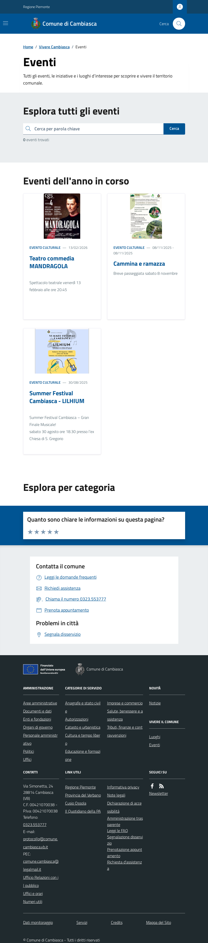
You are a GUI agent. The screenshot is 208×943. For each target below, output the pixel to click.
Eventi (154, 745)
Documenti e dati (37, 711)
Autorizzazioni (76, 719)
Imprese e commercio (125, 703)
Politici (28, 751)
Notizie (155, 703)
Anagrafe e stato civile (83, 707)
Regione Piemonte (36, 6)
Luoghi (154, 737)
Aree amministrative (40, 703)
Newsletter (158, 793)
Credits (116, 922)
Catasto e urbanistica (82, 727)
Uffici (27, 759)
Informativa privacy (123, 787)
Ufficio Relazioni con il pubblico (40, 881)
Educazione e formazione (82, 755)
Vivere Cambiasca (54, 47)
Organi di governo (38, 727)
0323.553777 (35, 824)
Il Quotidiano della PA (83, 811)
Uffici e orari (33, 893)
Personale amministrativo (40, 739)
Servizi (81, 922)
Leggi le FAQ (117, 831)
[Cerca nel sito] (177, 24)
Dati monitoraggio (38, 922)
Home (28, 47)
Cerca (174, 128)
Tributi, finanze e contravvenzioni (125, 731)
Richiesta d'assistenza (124, 865)
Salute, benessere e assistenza (125, 715)
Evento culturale (45, 247)
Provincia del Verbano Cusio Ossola (83, 799)
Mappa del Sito (158, 922)
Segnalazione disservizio (125, 840)
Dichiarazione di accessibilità (124, 807)
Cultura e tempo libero (82, 739)
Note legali (116, 795)
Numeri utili (32, 901)
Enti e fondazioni (37, 719)
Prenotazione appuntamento (124, 852)
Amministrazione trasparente (125, 821)
